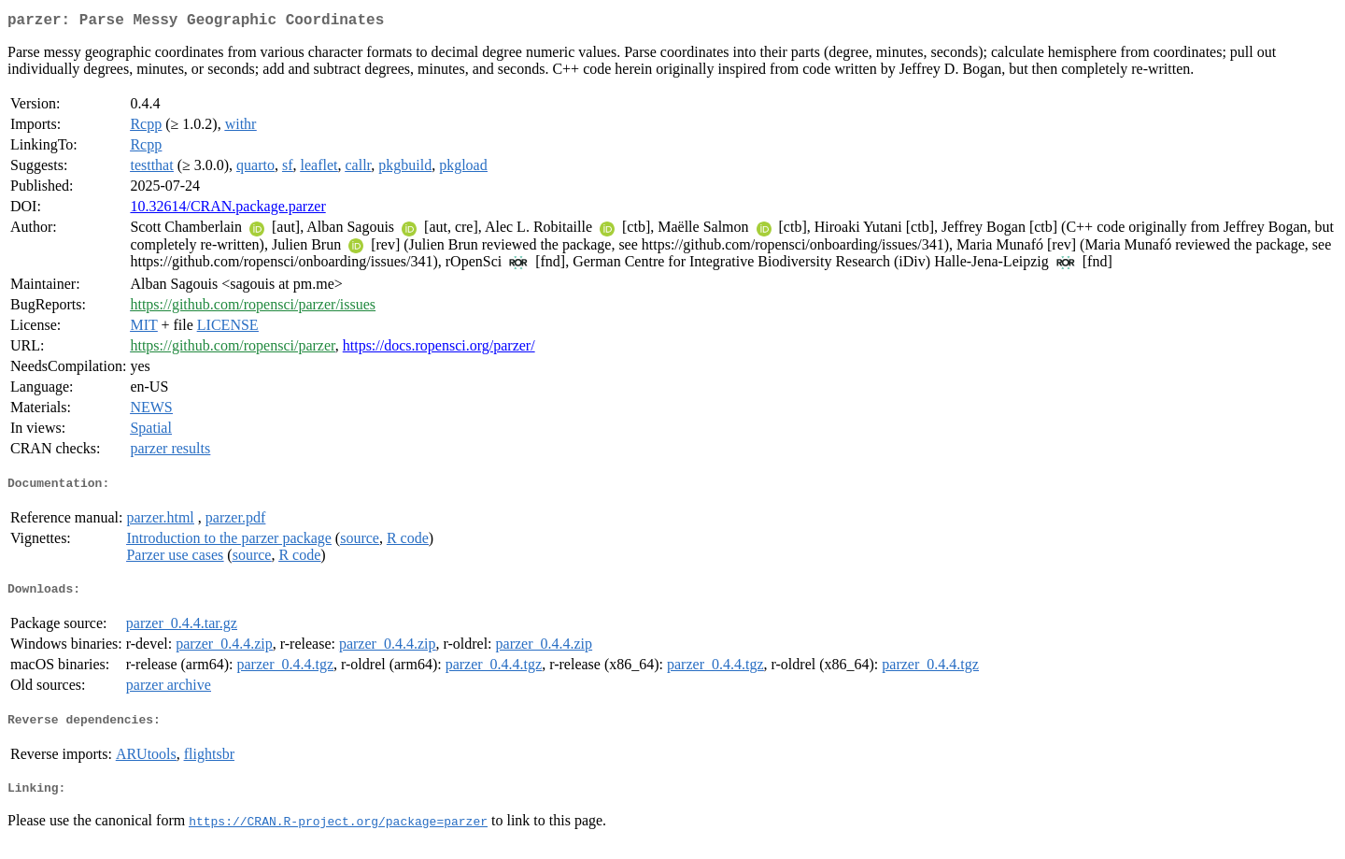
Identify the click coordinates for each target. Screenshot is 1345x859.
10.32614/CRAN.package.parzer (227, 210)
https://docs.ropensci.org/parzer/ (439, 349)
